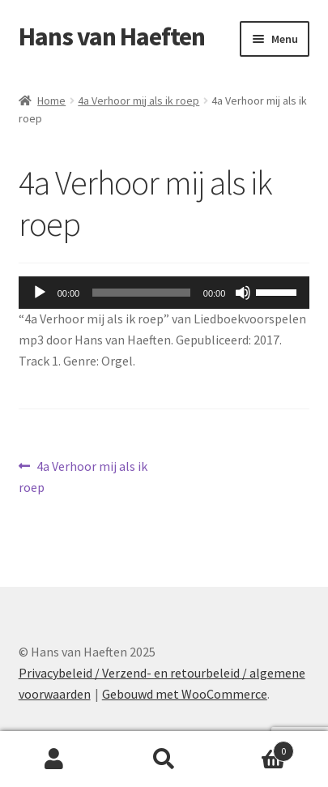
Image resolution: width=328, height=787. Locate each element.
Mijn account (54, 759)
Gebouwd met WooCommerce (184, 694)
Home (51, 100)
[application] (164, 292)
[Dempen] (243, 292)
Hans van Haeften (112, 36)
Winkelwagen (256, 748)
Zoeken (164, 759)
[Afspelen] (40, 292)
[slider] (141, 293)
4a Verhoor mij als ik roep (138, 100)
